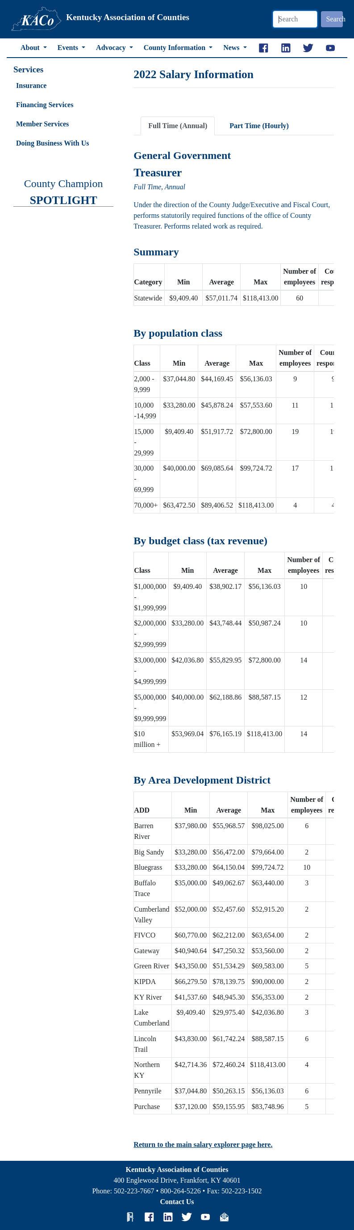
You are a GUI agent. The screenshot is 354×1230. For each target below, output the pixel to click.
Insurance (31, 85)
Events (69, 47)
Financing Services (44, 104)
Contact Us (177, 1201)
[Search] (295, 19)
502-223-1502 (241, 1191)
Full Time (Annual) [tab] (177, 125)
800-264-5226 (180, 1191)
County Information (175, 47)
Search (334, 19)
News (232, 47)
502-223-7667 (134, 1191)
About (31, 47)
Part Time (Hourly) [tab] (259, 125)
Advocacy (112, 47)
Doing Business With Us (52, 143)
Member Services (42, 124)
